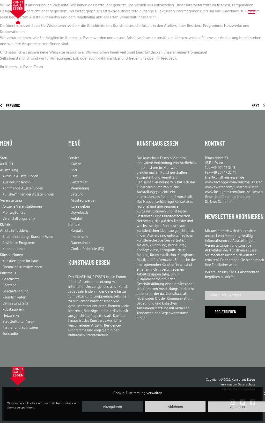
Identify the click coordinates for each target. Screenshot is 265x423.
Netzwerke (10, 316)
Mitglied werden (83, 201)
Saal (74, 170)
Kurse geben (80, 207)
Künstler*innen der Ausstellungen (28, 194)
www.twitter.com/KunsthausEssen (231, 187)
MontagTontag (13, 213)
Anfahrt (77, 219)
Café (74, 176)
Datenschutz (80, 243)
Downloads (79, 213)
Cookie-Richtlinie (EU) (87, 249)
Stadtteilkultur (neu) (18, 322)
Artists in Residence (15, 231)
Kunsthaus (8, 273)
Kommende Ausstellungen (22, 188)
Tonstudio (10, 334)
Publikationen (13, 310)
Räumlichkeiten (14, 297)
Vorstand (9, 285)
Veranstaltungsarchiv (18, 219)
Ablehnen (175, 407)
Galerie (76, 164)
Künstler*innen (11, 255)
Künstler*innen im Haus (20, 261)
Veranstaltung (11, 201)
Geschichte (11, 279)
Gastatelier (79, 182)
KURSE (5, 225)
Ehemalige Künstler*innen (22, 267)
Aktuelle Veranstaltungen (22, 207)
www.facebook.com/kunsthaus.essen (234, 182)
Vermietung (80, 188)
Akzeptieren (112, 407)
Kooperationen (14, 249)
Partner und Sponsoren (20, 328)
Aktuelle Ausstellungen (20, 176)
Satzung (77, 194)
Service (74, 158)
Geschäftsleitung (15, 291)
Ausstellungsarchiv (16, 182)
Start (3, 158)
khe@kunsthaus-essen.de (224, 177)
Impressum (79, 237)
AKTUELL (7, 164)
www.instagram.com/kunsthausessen (234, 192)
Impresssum (229, 384)
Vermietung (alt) (15, 303)
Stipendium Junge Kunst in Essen (27, 237)
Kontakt (74, 225)
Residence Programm (18, 243)
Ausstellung (9, 170)
